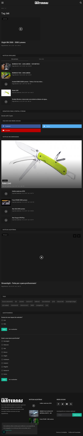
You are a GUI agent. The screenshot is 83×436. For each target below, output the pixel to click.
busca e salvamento (7, 301)
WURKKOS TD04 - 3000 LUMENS (21, 73)
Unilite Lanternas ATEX (18, 191)
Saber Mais (8, 430)
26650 (32, 305)
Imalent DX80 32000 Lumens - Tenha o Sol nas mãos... (27, 81)
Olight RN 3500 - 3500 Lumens (13, 42)
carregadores (39, 305)
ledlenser (37, 301)
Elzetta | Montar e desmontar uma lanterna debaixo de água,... (30, 99)
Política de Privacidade (74, 432)
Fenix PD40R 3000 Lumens (19, 200)
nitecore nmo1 (24, 305)
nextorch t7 (29, 301)
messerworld (14, 305)
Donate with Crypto (7, 116)
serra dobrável (46, 301)
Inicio (2, 8)
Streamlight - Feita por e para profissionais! (18, 283)
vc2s (47, 305)
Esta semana (14, 59)
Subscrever (77, 415)
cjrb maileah (5, 305)
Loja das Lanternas (16, 92)
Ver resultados (13, 329)
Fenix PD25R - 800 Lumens (47, 419)
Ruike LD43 (15, 90)
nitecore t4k (60, 301)
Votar (4, 329)
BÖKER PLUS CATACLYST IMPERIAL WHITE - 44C (46, 412)
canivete (21, 301)
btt (16, 301)
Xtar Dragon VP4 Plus (18, 217)
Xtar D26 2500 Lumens (18, 209)
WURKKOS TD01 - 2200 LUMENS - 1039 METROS (25, 64)
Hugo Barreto (4, 45)
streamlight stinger (71, 301)
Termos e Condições (61, 432)
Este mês (41, 59)
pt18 (53, 301)
